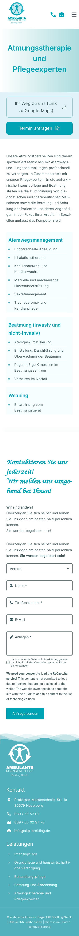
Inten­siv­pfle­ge (25, 854)
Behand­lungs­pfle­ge (30, 876)
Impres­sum (52, 922)
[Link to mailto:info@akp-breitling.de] (60, 14)
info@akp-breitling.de (32, 831)
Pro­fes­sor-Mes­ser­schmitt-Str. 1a (40, 800)
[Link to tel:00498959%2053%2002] (52, 14)
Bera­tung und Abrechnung (35, 885)
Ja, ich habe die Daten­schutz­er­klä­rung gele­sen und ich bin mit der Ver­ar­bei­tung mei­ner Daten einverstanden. (40, 662)
